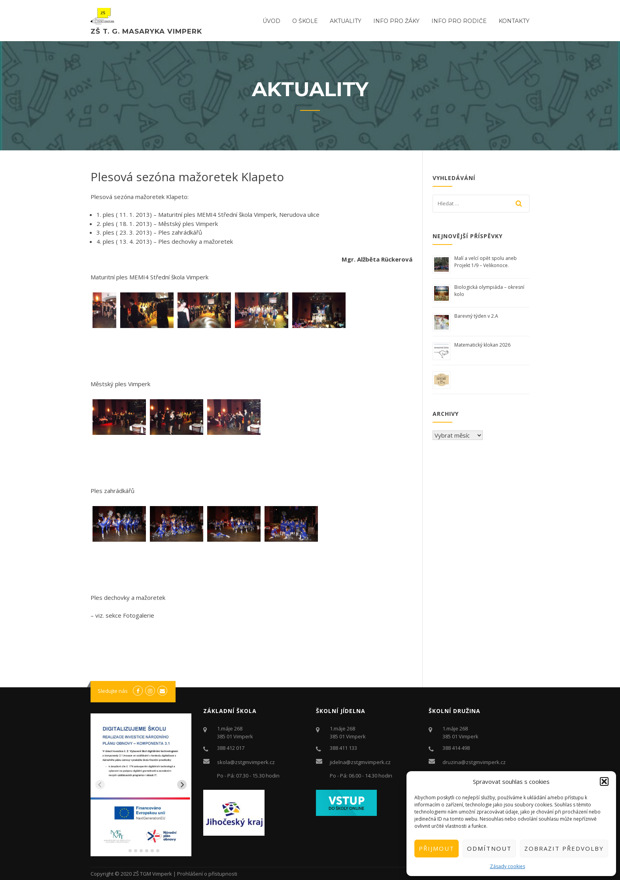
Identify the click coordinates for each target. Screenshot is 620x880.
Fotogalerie (138, 615)
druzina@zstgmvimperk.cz (474, 762)
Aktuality (345, 21)
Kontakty (514, 21)
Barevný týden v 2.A (476, 316)
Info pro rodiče (459, 21)
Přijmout (436, 848)
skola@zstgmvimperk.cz (246, 762)
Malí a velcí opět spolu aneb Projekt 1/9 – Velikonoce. (485, 262)
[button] (604, 781)
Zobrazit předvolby (564, 848)
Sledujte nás (113, 690)
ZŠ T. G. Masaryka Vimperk (146, 31)
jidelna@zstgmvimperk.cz (360, 762)
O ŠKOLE (305, 21)
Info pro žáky (396, 21)
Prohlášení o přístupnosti (207, 873)
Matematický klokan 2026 (482, 344)
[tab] (124, 851)
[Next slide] (182, 784)
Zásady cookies (507, 866)
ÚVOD (271, 21)
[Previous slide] (100, 784)
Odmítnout (489, 848)
